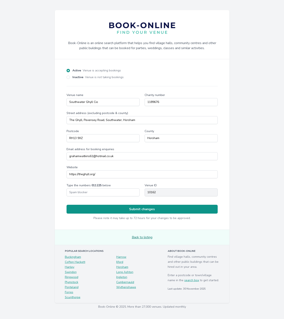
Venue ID (151, 185)
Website (72, 167)
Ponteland (72, 287)
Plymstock (71, 282)
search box (191, 280)
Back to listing (142, 237)
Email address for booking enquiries (90, 149)
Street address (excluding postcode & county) (97, 113)
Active (96, 70)
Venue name (75, 95)
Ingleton (121, 277)
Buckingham (73, 257)
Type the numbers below (89, 185)
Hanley (69, 267)
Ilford (119, 262)
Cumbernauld (125, 282)
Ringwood (71, 277)
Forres (69, 292)
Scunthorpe (72, 297)
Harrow (121, 257)
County (149, 131)
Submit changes (142, 209)
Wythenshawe (126, 287)
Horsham (122, 267)
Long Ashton (124, 272)
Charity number (155, 95)
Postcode (73, 131)
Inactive (98, 77)
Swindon (71, 272)
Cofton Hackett (75, 262)
